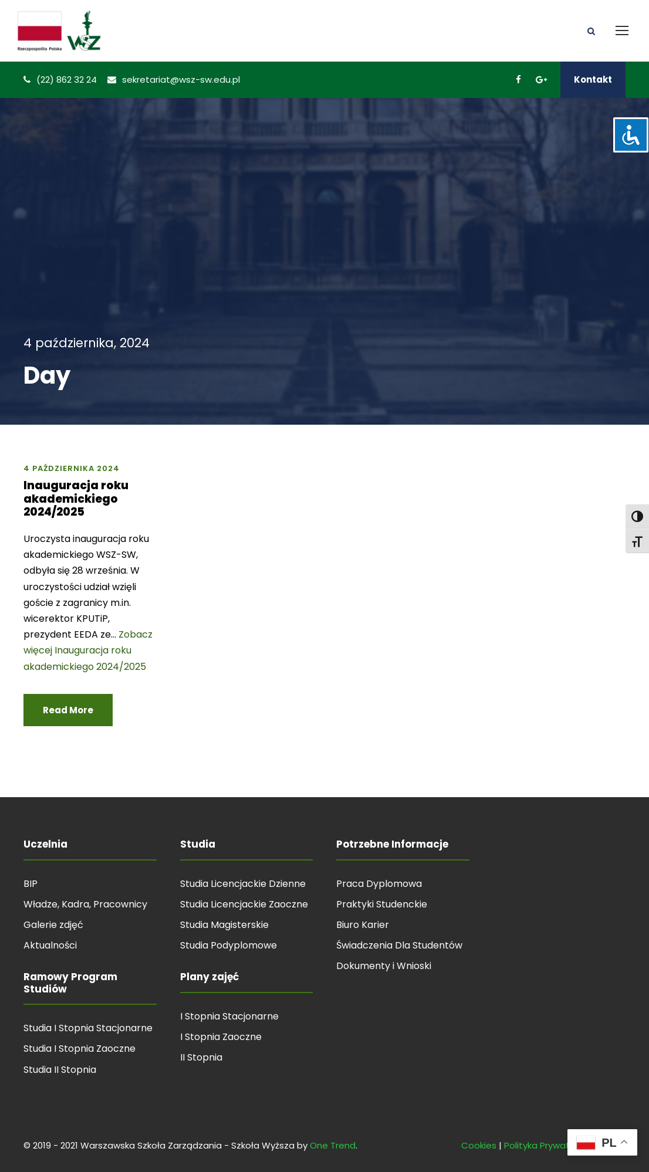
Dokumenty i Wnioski (383, 966)
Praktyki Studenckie (381, 904)
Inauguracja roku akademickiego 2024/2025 (76, 498)
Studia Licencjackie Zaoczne (244, 904)
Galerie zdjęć (53, 924)
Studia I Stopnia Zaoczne (79, 1048)
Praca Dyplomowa (379, 883)
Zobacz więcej (88, 650)
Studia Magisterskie (224, 924)
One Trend (333, 1145)
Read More (68, 710)
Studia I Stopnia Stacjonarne (88, 1028)
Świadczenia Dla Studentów (399, 945)
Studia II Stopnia (59, 1069)
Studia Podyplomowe (228, 945)
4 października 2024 (71, 468)
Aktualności (50, 945)
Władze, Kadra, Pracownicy (85, 904)
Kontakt (593, 79)
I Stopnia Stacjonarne (229, 1016)
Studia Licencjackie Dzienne (243, 883)
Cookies (478, 1145)
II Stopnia (201, 1057)
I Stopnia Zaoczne (221, 1037)
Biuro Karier (362, 924)
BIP (30, 883)
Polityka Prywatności (548, 1145)
